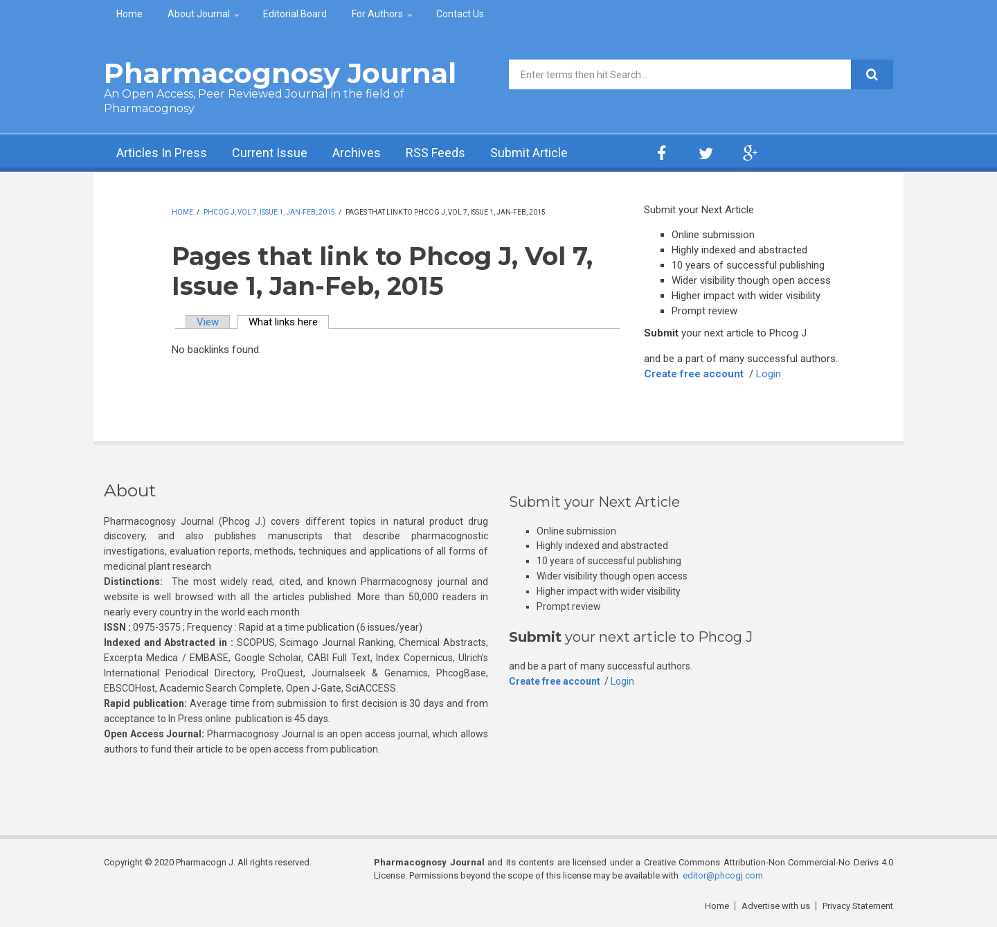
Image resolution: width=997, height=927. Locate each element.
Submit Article (529, 152)
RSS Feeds (435, 152)
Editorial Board (295, 13)
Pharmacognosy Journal (280, 73)
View (208, 322)
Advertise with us (776, 905)
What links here (289, 322)
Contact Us (460, 13)
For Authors (377, 13)
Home (129, 13)
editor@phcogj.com (723, 875)
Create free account (694, 374)
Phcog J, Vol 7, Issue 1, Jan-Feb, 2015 (269, 212)
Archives (356, 152)
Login (768, 374)
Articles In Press (161, 152)
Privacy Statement (858, 905)
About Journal (199, 13)
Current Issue (269, 152)
